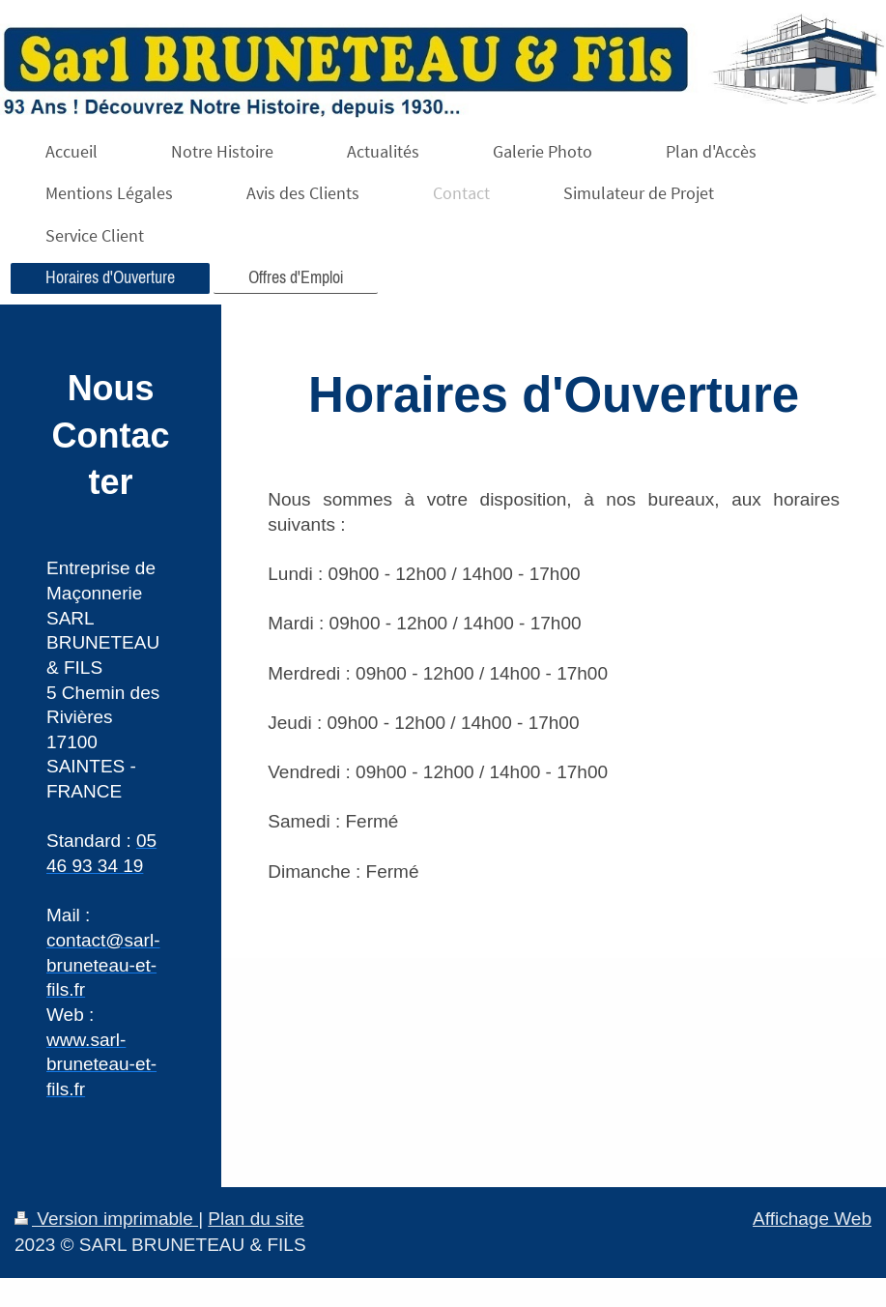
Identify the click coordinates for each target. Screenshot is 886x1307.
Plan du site (255, 1218)
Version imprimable (106, 1218)
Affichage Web (812, 1218)
